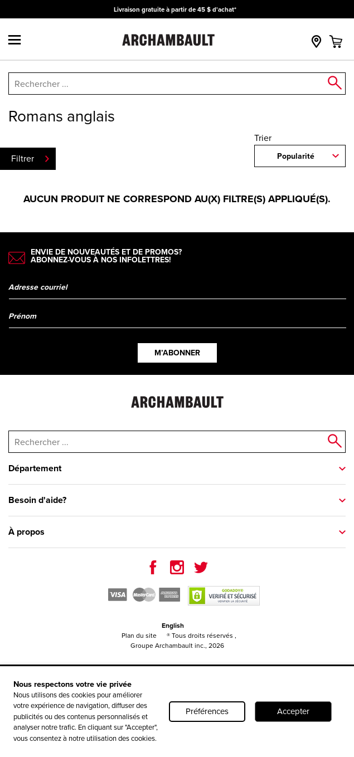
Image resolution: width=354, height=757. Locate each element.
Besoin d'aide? (37, 500)
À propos (26, 531)
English (173, 626)
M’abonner (177, 353)
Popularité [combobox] (295, 156)
